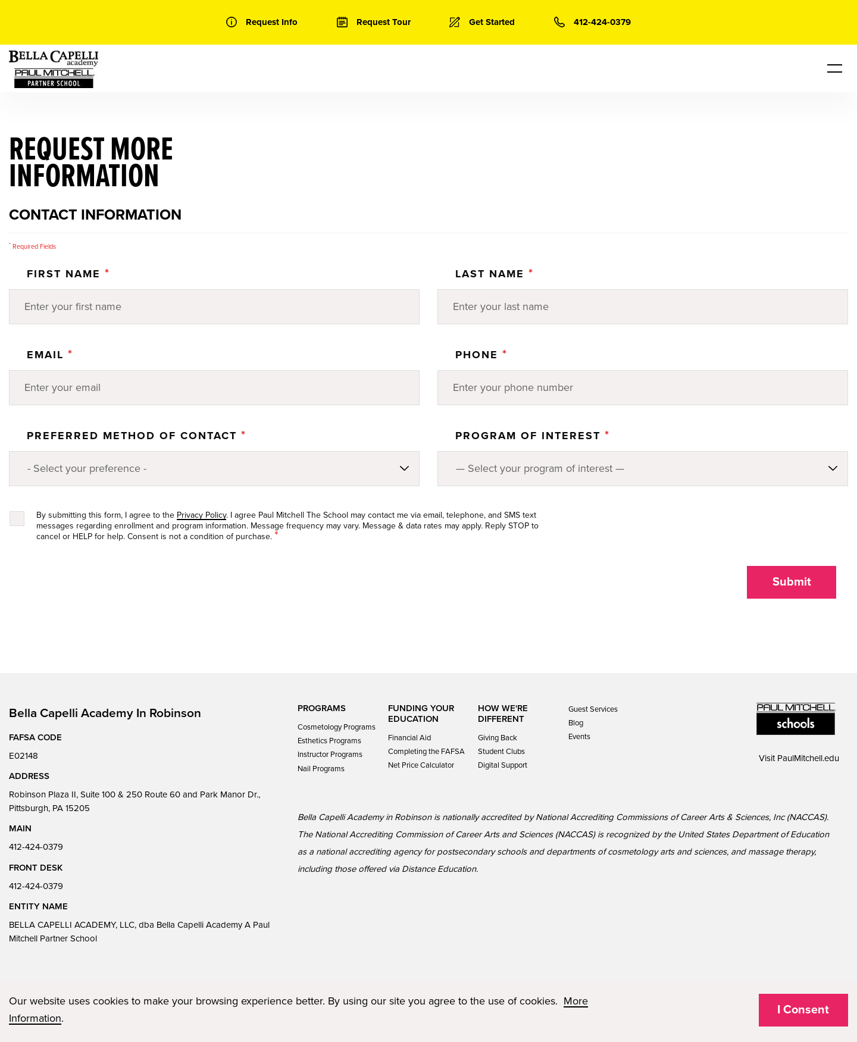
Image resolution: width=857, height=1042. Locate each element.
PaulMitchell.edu (808, 758)
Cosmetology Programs (337, 727)
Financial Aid (409, 738)
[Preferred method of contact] (214, 468)
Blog (575, 723)
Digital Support (502, 765)
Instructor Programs (330, 754)
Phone (481, 354)
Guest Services (593, 709)
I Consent (803, 1010)
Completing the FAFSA (426, 751)
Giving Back (497, 738)
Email (50, 354)
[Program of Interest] (642, 468)
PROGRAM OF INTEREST (532, 435)
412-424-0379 (36, 846)
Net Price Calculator (421, 765)
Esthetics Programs (329, 741)
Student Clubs (501, 751)
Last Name (494, 273)
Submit (791, 582)
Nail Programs (321, 769)
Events (579, 736)
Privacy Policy (201, 515)
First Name (68, 273)
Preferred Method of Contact (136, 435)
